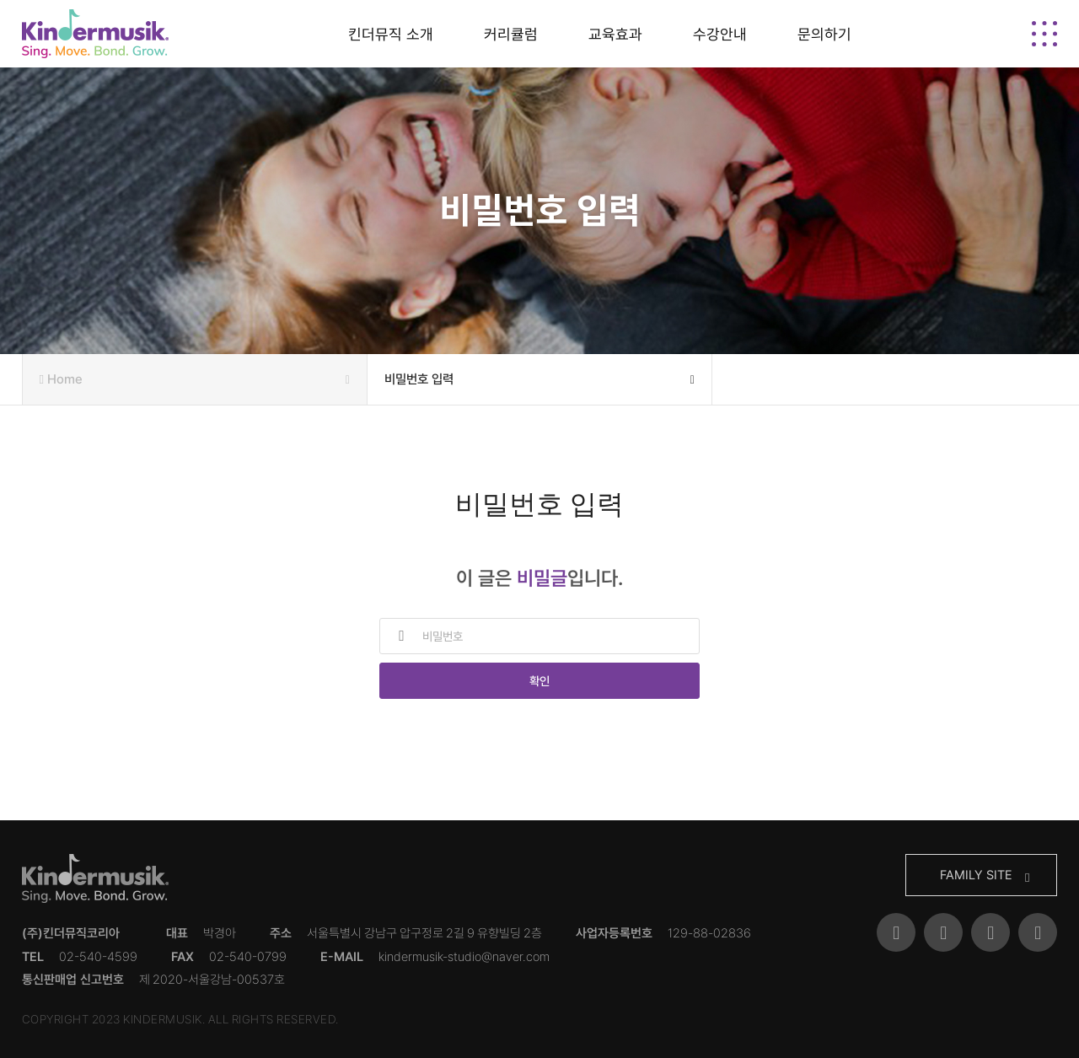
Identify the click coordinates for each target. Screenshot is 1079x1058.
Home (195, 379)
